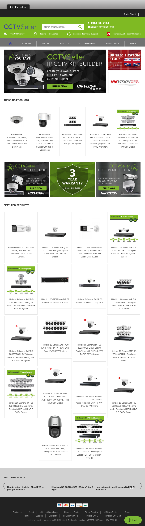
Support (39, 516)
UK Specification (111, 512)
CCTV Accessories (87, 43)
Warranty (53, 516)
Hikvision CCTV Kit (113, 516)
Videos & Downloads (49, 512)
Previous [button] (4, 486)
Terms (27, 516)
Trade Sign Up (130, 14)
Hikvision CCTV (91, 516)
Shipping (128, 512)
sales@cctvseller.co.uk (102, 27)
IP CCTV (45, 43)
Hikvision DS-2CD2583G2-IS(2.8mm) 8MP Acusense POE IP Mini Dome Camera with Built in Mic (17, 140)
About (31, 512)
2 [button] (94, 90)
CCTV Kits (26, 43)
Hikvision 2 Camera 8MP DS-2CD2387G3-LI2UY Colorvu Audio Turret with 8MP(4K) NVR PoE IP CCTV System (100, 140)
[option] (55, 71)
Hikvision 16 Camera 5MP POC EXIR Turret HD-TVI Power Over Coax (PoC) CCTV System (55, 348)
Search (80, 27)
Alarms (133, 43)
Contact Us (17, 512)
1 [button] (91, 90)
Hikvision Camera (70, 516)
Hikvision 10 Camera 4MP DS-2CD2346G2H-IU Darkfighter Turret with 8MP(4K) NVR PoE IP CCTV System (128, 140)
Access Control (112, 43)
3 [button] (97, 90)
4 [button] (100, 90)
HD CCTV (64, 43)
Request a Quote (71, 512)
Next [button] (141, 486)
